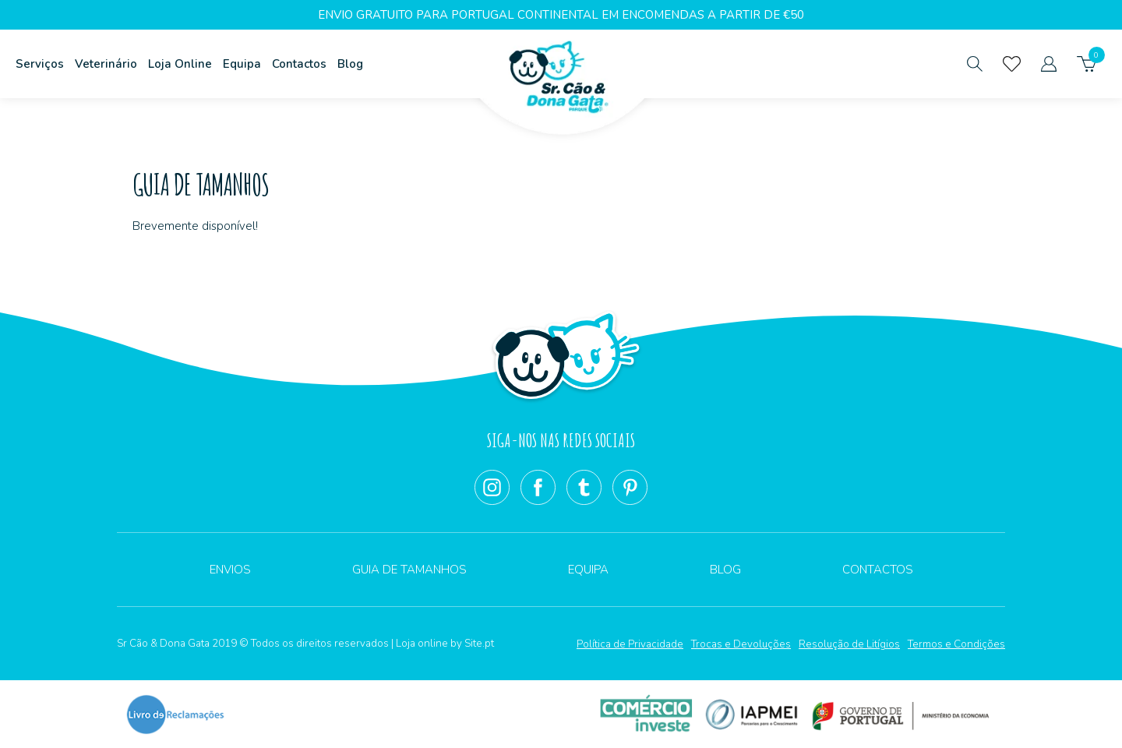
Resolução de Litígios (849, 644)
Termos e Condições (956, 644)
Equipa (242, 64)
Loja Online (180, 64)
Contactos (299, 64)
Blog (350, 64)
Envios (230, 569)
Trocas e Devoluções (741, 644)
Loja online (422, 643)
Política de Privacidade (630, 644)
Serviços (40, 64)
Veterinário (106, 64)
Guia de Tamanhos (409, 569)
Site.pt (479, 643)
